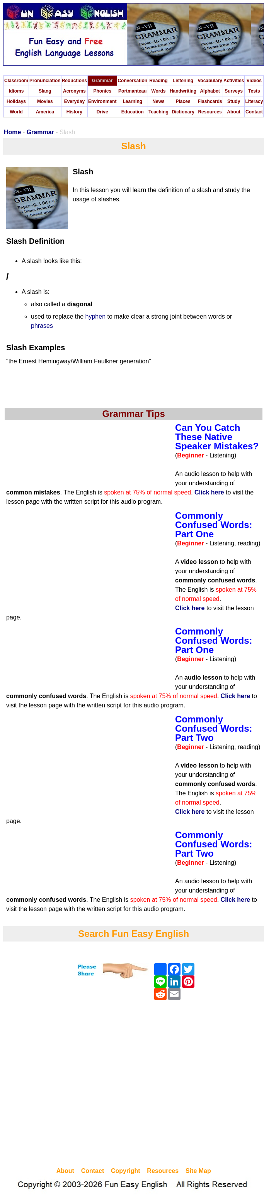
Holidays (16, 101)
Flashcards (210, 101)
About (233, 112)
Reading (158, 80)
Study (233, 101)
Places (183, 101)
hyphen (95, 316)
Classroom (16, 80)
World (16, 112)
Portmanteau (132, 91)
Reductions (74, 80)
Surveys (234, 91)
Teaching (158, 112)
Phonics (102, 91)
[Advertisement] (72, 1084)
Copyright (125, 1171)
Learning (132, 101)
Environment (102, 101)
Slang (45, 91)
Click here (209, 492)
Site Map (198, 1171)
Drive (102, 112)
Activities (233, 80)
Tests (254, 91)
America (45, 112)
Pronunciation (45, 80)
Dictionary (183, 112)
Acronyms (74, 91)
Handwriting (183, 91)
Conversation (132, 80)
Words (158, 91)
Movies (45, 101)
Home (12, 132)
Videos (254, 80)
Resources (209, 112)
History (74, 112)
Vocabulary (210, 80)
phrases (42, 325)
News (158, 101)
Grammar (102, 80)
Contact (254, 112)
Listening (183, 80)
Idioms (16, 91)
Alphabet (210, 91)
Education (132, 112)
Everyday (74, 101)
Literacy (254, 101)
